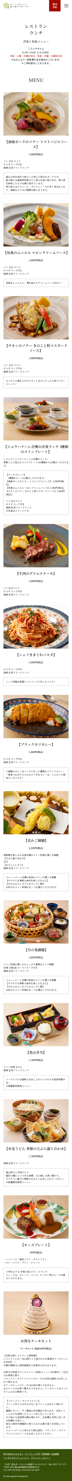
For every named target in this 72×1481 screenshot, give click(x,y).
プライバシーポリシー (41, 1457)
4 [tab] (40, 1332)
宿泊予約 (55, 5)
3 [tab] (39, 832)
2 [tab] (36, 832)
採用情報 (46, 1453)
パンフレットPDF (33, 1453)
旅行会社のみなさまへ (13, 1453)
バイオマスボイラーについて (16, 1457)
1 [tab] (33, 832)
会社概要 (55, 1453)
